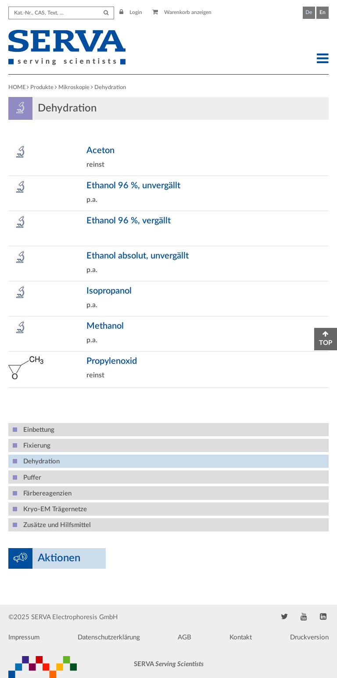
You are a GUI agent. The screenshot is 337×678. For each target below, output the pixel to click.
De (308, 12)
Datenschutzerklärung (109, 637)
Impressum (23, 637)
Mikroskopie (74, 87)
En (322, 12)
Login (130, 12)
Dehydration (110, 87)
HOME (16, 87)
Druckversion (309, 637)
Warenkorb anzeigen (182, 12)
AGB (184, 637)
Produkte (42, 87)
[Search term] (61, 13)
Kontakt (240, 637)
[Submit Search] (106, 13)
